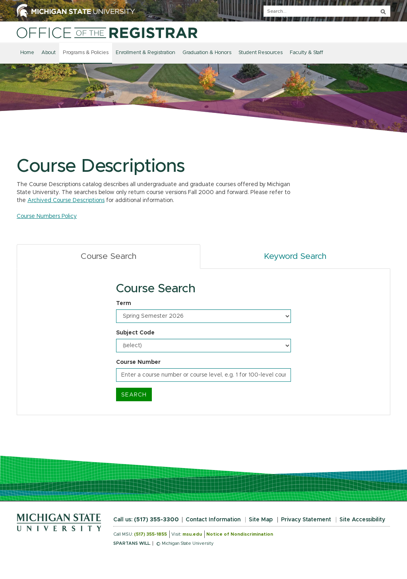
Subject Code (135, 333)
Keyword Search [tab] (295, 256)
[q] (327, 11)
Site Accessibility (362, 520)
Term (123, 303)
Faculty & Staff (306, 52)
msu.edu (192, 534)
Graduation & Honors (206, 52)
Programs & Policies (86, 52)
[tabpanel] (203, 342)
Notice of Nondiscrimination (239, 534)
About (48, 52)
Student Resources (260, 52)
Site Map (261, 520)
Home (27, 52)
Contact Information (213, 520)
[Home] (107, 32)
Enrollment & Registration (145, 52)
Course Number (138, 362)
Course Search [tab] (108, 256)
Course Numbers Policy (47, 216)
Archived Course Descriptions (66, 200)
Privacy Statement (306, 520)
